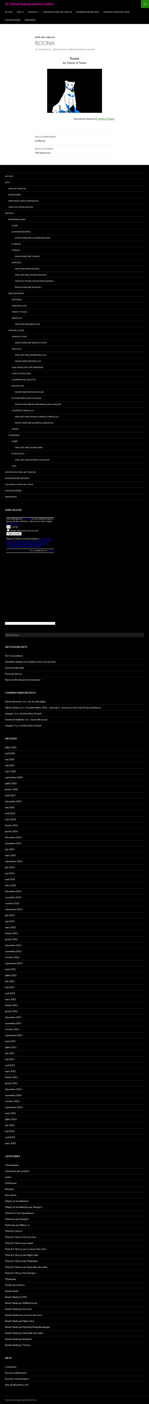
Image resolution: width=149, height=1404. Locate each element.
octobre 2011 (12, 1029)
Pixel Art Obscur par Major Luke (21, 1255)
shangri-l (9, 713)
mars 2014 (10, 885)
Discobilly (17, 299)
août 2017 (10, 795)
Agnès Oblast (12, 707)
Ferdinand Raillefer (14, 719)
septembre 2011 (13, 1035)
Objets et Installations (20, 207)
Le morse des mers (21, 231)
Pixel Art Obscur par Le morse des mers (25, 1249)
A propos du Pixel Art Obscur (57, 12)
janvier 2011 (11, 1083)
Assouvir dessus (13, 673)
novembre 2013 (13, 897)
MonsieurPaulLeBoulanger (26, 398)
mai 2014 (9, 873)
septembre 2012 (13, 963)
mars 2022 (10, 771)
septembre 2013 (13, 909)
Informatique (12, 1165)
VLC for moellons (14, 655)
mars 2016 (10, 819)
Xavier (15, 429)
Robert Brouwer (13, 701)
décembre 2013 (13, 891)
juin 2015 (10, 849)
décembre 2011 (13, 1017)
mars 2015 (10, 855)
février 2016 (11, 825)
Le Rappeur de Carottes (24, 379)
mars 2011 (10, 1071)
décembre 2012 (13, 945)
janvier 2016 (11, 831)
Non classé (10, 1195)
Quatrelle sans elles (23, 410)
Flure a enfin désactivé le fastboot (22, 679)
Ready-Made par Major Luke (29, 392)
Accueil (9, 12)
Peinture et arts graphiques (23, 201)
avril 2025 (10, 753)
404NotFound (19, 336)
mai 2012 (9, 987)
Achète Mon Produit (30, 713)
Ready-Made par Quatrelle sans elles (34, 423)
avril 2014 (10, 879)
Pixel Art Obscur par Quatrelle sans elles (37, 416)
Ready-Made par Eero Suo (28, 361)
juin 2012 (10, 981)
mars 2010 (10, 1143)
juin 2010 (10, 1125)
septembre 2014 (13, 861)
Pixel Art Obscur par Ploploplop (32, 460)
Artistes (32, 12)
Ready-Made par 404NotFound (30, 342)
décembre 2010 (13, 1089)
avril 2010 (10, 1137)
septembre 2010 (13, 1107)
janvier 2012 (11, 1011)
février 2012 (11, 1005)
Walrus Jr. (17, 318)
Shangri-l (17, 262)
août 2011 (10, 1041)
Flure (15, 225)
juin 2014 (10, 867)
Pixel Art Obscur (45, 37)
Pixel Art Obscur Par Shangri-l (31, 275)
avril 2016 (10, 813)
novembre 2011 (13, 1023)
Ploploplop (18, 453)
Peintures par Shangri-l (27, 268)
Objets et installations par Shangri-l (34, 281)
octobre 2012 (12, 957)
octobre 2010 (12, 1101)
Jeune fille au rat (38, 719)
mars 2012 (10, 999)
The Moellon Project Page (116, 12)
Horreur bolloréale (14, 667)
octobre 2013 (12, 903)
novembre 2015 (13, 843)
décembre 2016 (13, 801)
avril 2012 (10, 993)
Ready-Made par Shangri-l (28, 287)
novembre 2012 (13, 951)
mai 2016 (9, 807)
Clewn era (13, 435)
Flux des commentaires (17, 1378)
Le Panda (16, 244)
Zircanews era (16, 293)
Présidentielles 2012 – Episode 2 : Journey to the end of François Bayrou (63, 707)
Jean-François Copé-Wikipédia (27, 367)
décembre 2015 (13, 837)
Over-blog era (16, 330)
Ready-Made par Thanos (27, 256)
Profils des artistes (15, 1285)
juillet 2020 (11, 783)
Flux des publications (16, 1372)
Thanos (16, 250)
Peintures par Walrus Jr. (27, 324)
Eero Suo (16, 349)
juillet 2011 (11, 1047)
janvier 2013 (11, 939)
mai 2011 (9, 1059)
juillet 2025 (11, 747)
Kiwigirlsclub (19, 305)
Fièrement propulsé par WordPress (21, 1400)
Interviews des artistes (87, 12)
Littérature (11, 1183)
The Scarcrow (74, 150)
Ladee (15, 441)
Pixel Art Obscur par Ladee (29, 447)
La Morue (74, 138)
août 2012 (10, 969)
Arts (19, 12)
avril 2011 (10, 1065)
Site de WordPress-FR (16, 1384)
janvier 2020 (11, 789)
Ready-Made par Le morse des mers (32, 238)
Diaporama (30, 20)
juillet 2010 (11, 1119)
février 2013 (11, 933)
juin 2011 (10, 1053)
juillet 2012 (11, 975)
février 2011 (11, 1077)
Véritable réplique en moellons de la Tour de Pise (30, 661)
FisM (14, 466)
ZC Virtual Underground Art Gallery (29, 4)
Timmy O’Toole (19, 312)
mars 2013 (10, 927)
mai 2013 (9, 921)
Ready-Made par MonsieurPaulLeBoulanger (38, 404)
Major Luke (18, 386)
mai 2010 (9, 1131)
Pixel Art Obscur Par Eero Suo (30, 355)
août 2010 (10, 1113)
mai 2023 (9, 765)
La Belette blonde (21, 373)
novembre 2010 (13, 1095)
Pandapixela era (16, 219)
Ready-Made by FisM (16, 1297)
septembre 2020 (13, 777)
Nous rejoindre (12, 20)
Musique (9, 1189)
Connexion (10, 1366)
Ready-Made (14, 194)
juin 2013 (10, 915)
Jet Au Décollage (37, 701)
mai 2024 (9, 759)
